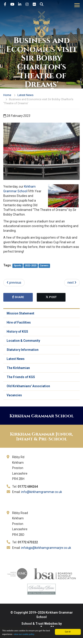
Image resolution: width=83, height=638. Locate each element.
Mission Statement (20, 313)
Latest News (25, 95)
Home (7, 95)
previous (14, 282)
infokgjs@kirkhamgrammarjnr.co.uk (46, 548)
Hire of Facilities (19, 322)
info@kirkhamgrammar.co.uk (41, 492)
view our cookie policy (24, 634)
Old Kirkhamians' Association (28, 386)
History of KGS (17, 331)
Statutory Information (23, 349)
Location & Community (23, 340)
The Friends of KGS (21, 377)
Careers (44, 265)
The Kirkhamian (18, 368)
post (51, 297)
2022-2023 (31, 265)
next (72, 282)
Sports (17, 265)
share (18, 297)
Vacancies (14, 395)
